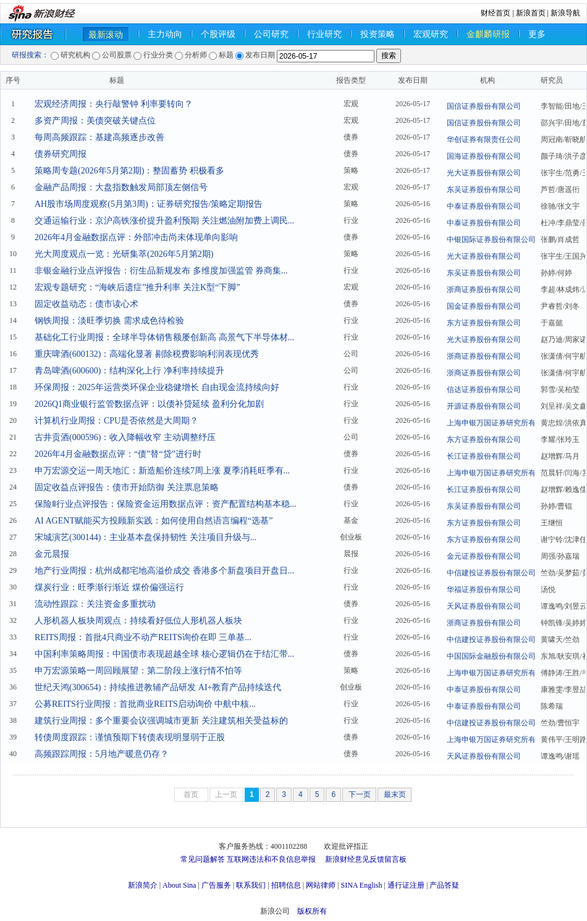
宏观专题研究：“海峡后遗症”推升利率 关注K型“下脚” (137, 287)
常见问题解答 (202, 859)
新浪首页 (531, 13)
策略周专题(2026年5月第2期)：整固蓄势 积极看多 (129, 170)
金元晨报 (52, 554)
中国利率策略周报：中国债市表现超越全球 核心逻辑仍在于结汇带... (164, 654)
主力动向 (165, 34)
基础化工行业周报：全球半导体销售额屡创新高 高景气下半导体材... (164, 337)
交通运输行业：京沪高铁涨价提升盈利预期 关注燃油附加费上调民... (164, 220)
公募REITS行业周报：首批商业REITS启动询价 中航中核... (145, 704)
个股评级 (218, 34)
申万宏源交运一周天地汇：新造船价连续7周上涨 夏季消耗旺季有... (162, 470)
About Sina (179, 885)
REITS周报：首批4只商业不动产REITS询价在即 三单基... (143, 637)
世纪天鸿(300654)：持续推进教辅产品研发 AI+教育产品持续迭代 (158, 687)
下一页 (359, 794)
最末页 (395, 794)
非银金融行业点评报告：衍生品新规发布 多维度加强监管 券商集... (161, 270)
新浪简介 (143, 885)
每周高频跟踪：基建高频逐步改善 (99, 137)
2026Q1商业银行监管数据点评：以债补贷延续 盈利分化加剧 (149, 404)
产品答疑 (444, 885)
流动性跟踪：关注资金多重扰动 (95, 604)
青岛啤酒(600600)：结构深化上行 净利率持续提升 (129, 370)
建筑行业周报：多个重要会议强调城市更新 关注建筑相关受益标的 (161, 720)
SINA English (361, 885)
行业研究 (324, 34)
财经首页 (495, 13)
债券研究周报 (61, 154)
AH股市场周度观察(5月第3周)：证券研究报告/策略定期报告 (149, 204)
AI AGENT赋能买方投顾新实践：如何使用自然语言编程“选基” (153, 520)
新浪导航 (565, 13)
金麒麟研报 (488, 34)
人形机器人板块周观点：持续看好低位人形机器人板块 (138, 620)
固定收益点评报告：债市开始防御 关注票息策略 (127, 487)
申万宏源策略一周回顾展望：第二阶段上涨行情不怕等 (138, 670)
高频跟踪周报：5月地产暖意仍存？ (102, 754)
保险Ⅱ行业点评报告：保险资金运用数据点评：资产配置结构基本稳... (166, 504)
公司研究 (271, 34)
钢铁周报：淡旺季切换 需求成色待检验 (109, 320)
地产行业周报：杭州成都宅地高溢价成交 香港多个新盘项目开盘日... (164, 570)
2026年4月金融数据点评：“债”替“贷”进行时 (118, 454)
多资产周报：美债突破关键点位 (95, 120)
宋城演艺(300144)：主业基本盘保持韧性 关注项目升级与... (145, 537)
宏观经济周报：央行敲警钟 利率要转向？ (114, 104)
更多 (537, 34)
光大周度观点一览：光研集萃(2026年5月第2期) (124, 254)
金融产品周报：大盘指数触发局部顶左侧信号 (121, 187)
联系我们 (251, 885)
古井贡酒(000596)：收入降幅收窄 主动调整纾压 (125, 437)
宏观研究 (430, 34)
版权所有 (312, 911)
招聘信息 (286, 885)
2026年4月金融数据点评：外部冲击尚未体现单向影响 (136, 237)
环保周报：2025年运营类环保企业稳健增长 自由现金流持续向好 (157, 387)
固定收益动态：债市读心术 (86, 304)
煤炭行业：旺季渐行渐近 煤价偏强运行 (109, 587)
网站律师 (321, 885)
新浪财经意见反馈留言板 (366, 859)
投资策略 (377, 34)
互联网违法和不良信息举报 (271, 859)
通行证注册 (405, 885)
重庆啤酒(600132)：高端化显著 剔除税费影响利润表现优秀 (147, 354)
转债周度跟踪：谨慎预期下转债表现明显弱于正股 (130, 737)
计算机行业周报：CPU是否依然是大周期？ (116, 420)
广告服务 (216, 885)
